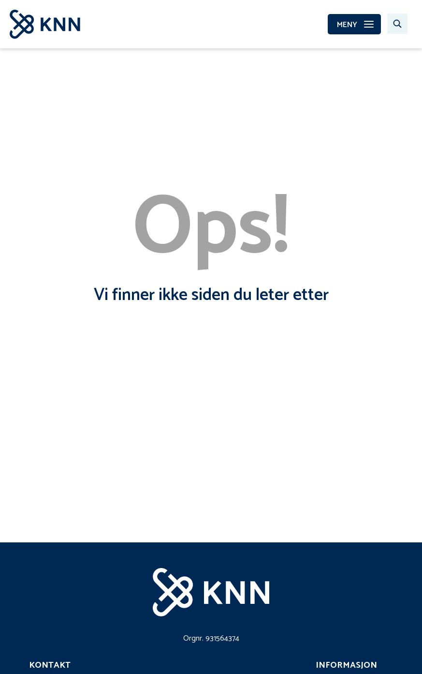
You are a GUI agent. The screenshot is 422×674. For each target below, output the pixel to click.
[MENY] (354, 24)
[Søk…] (397, 24)
